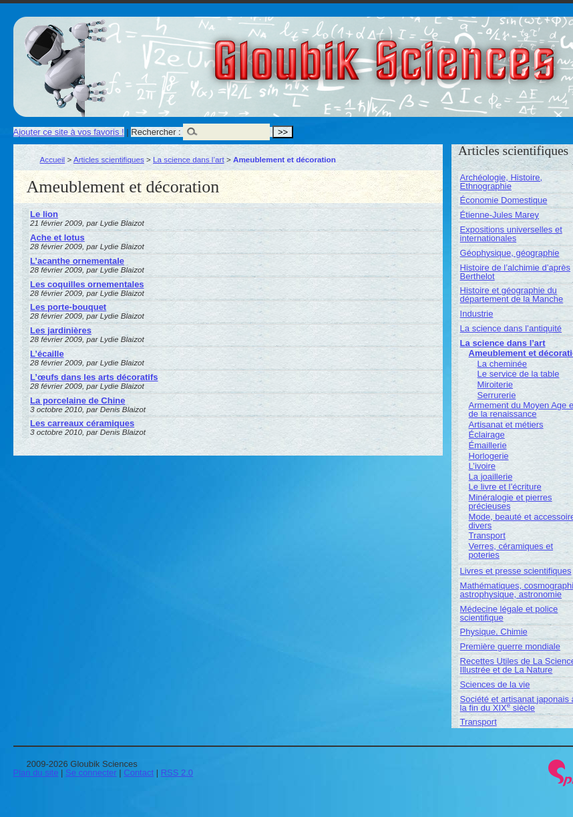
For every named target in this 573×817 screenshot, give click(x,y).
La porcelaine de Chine (77, 400)
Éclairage (487, 435)
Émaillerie (488, 445)
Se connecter (91, 773)
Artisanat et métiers (506, 425)
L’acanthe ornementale (77, 261)
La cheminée (502, 364)
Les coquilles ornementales (87, 284)
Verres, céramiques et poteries (511, 550)
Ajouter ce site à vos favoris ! (68, 132)
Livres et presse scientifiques (516, 571)
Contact (139, 773)
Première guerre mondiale (510, 646)
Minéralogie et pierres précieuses (510, 501)
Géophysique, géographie (510, 253)
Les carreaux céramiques (82, 423)
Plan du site (36, 773)
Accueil (52, 159)
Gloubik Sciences (459, 52)
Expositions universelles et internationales (511, 233)
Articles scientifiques (108, 159)
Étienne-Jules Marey (500, 215)
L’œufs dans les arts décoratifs (94, 377)
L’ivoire (482, 466)
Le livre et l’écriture (505, 487)
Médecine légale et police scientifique (509, 613)
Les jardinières (60, 330)
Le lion (44, 214)
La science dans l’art (188, 159)
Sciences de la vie (495, 684)
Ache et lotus (57, 237)
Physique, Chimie (494, 632)
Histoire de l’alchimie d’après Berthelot (515, 272)
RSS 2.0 (177, 773)
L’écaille (47, 354)
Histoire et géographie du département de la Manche (512, 294)
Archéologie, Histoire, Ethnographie (501, 181)
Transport (487, 535)
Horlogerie (489, 456)
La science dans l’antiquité (511, 328)
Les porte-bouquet (68, 307)
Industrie (477, 314)
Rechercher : (155, 132)
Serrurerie (497, 395)
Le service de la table (519, 374)
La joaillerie (491, 477)
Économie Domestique (504, 200)
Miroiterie (495, 384)
